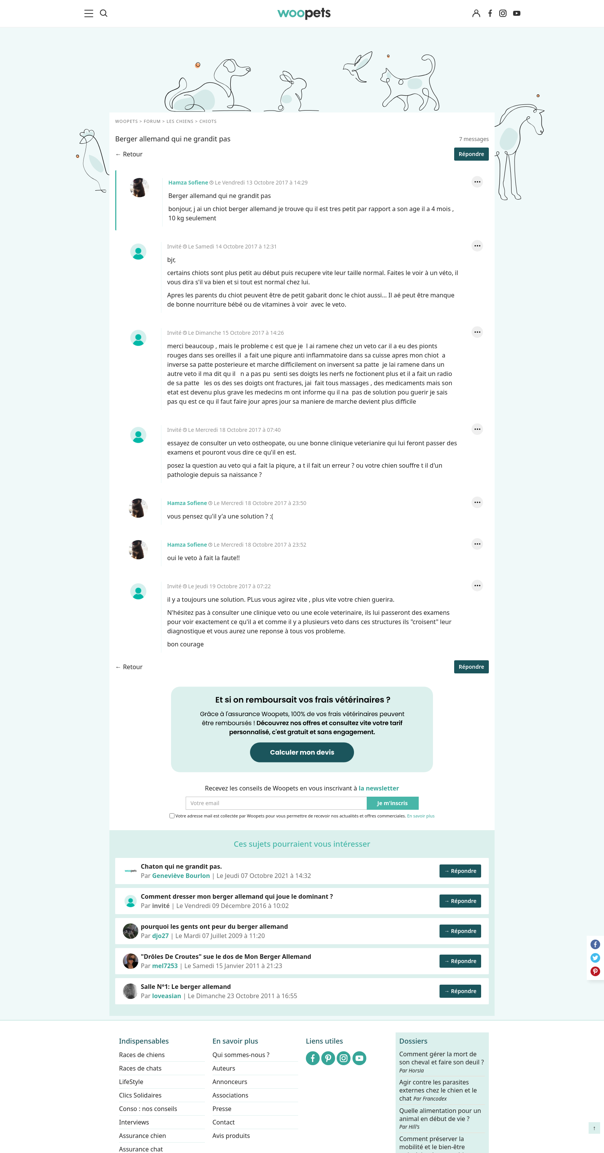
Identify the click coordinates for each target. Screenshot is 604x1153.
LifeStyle (131, 1081)
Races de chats (140, 1068)
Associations (230, 1095)
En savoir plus (421, 816)
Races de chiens (142, 1055)
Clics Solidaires (140, 1095)
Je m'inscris (393, 803)
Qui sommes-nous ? (241, 1055)
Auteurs (224, 1068)
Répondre (471, 154)
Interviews (134, 1122)
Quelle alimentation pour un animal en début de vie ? (440, 1118)
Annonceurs (230, 1081)
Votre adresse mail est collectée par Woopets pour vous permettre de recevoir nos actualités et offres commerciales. (302, 816)
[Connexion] (476, 13)
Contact (224, 1122)
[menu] (90, 13)
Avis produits (231, 1135)
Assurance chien (142, 1135)
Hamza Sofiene (139, 187)
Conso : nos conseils (148, 1108)
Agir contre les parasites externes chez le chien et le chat (438, 1090)
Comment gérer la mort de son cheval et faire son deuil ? (441, 1062)
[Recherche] (103, 13)
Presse (222, 1108)
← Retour (129, 154)
